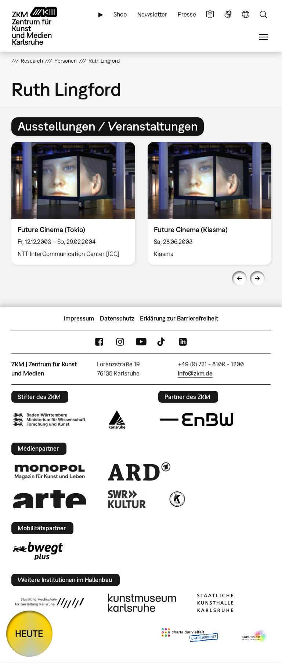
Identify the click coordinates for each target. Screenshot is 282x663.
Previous (239, 278)
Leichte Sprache (210, 14)
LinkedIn (183, 341)
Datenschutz (117, 318)
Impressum (79, 318)
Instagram (120, 341)
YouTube (141, 341)
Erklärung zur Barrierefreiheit (179, 318)
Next (257, 278)
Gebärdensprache (228, 14)
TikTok (162, 341)
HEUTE (29, 633)
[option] (73, 203)
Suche (263, 14)
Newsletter (152, 14)
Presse (187, 14)
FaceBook (99, 341)
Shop (120, 14)
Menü (263, 37)
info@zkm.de (195, 373)
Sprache (245, 14)
